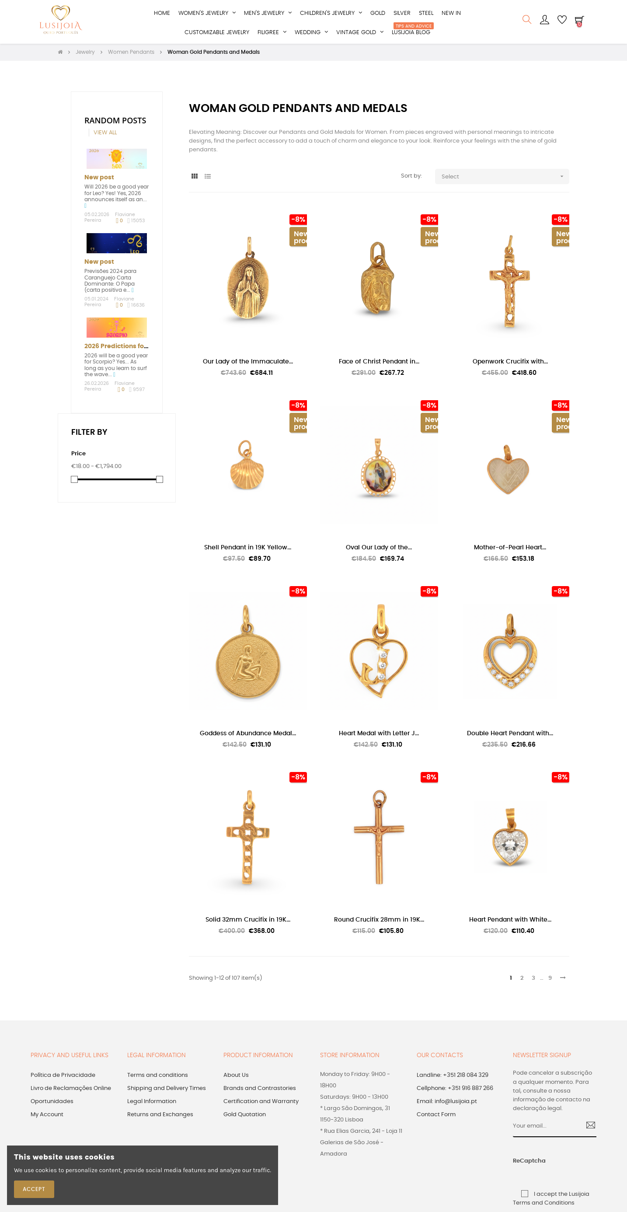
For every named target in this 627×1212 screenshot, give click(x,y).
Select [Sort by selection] (506, 177)
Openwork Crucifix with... (510, 362)
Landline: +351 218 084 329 (452, 1076)
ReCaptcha (521, 1161)
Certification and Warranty (261, 1102)
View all (105, 133)
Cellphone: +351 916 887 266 (455, 1089)
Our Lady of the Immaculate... (248, 362)
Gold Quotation (244, 1115)
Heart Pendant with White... (510, 920)
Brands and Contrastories (259, 1089)
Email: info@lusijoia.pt (447, 1102)
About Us (236, 1076)
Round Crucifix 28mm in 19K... (379, 920)
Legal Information (151, 1102)
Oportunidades (52, 1102)
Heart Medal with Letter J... (379, 734)
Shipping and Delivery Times (166, 1089)
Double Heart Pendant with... (510, 734)
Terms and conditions (157, 1076)
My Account (47, 1115)
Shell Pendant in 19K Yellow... (247, 548)
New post (99, 178)
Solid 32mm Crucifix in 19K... (248, 920)
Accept (34, 1189)
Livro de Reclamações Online (71, 1089)
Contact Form (436, 1115)
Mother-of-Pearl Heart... (510, 548)
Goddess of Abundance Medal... (248, 734)
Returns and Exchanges (160, 1115)
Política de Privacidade (63, 1076)
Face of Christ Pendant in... (379, 362)
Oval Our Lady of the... (379, 548)
